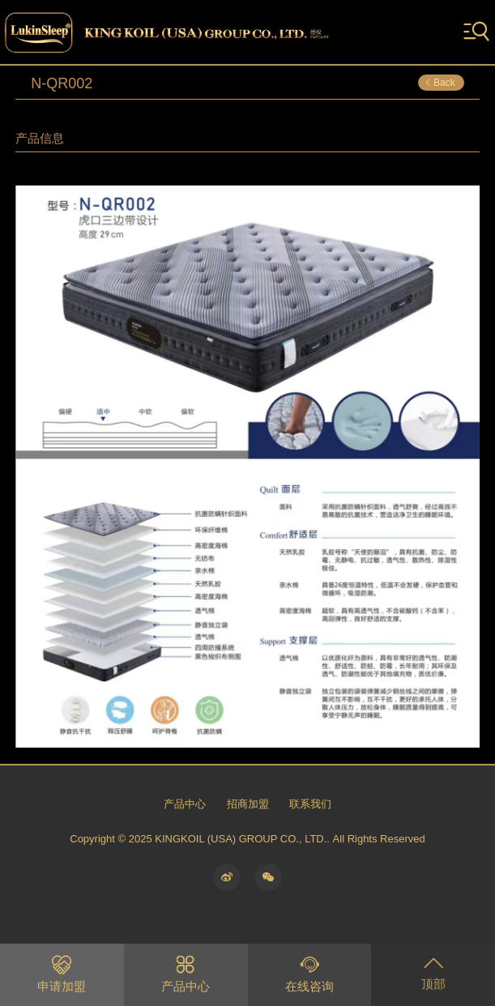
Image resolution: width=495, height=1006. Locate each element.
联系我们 (310, 804)
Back (440, 82)
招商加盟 (248, 804)
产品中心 (185, 804)
